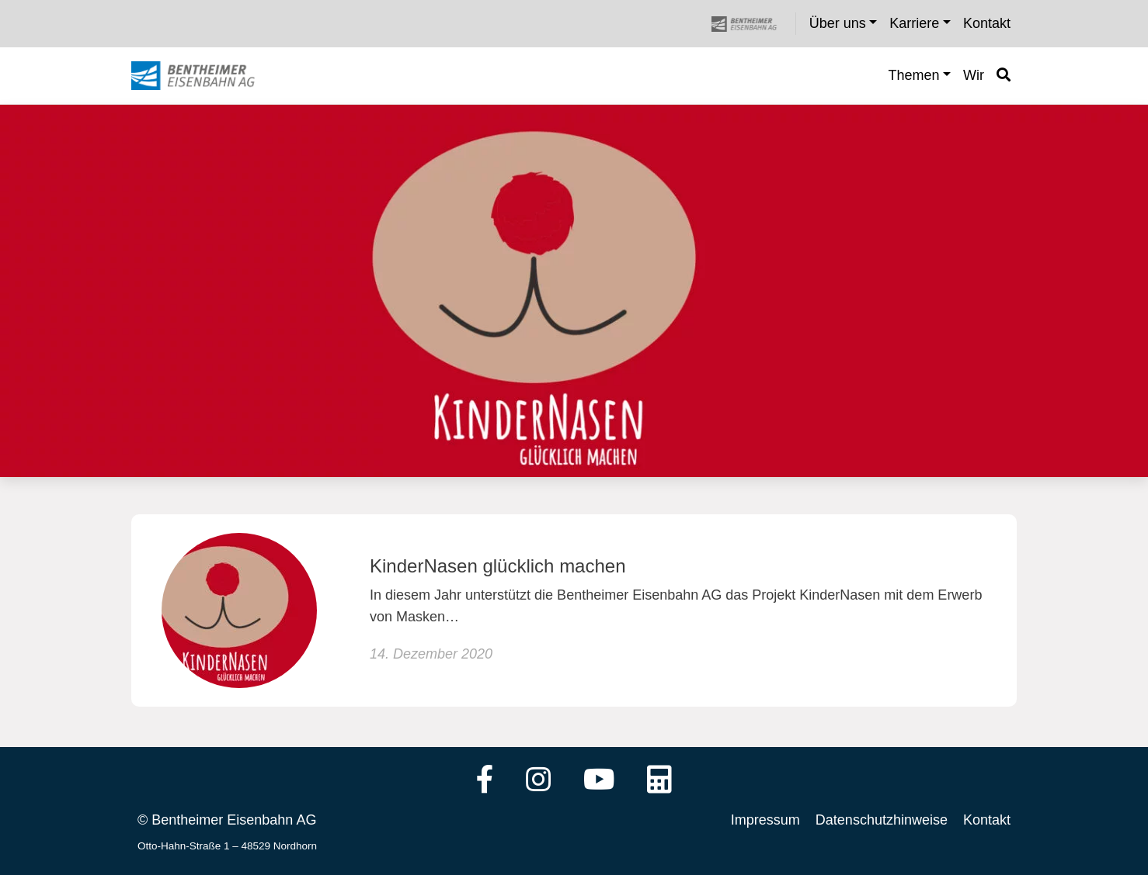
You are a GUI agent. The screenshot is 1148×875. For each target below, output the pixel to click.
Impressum (765, 820)
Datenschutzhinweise (882, 820)
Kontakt (987, 820)
